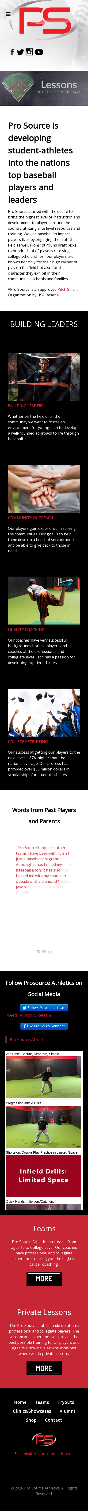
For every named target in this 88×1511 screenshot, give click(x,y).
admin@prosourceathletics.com (45, 1453)
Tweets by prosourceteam (28, 1015)
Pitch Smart (67, 289)
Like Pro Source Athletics (44, 1026)
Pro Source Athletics (29, 1039)
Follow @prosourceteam (44, 1007)
